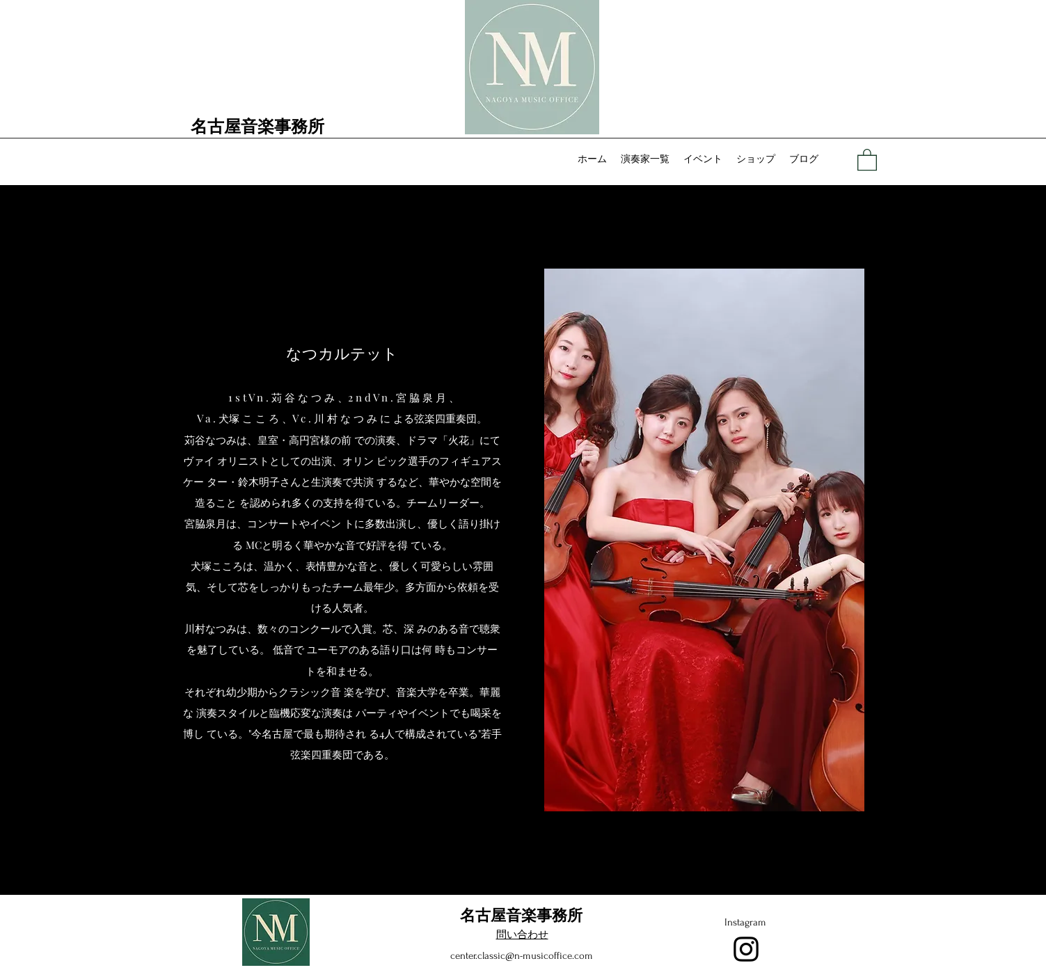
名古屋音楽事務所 (257, 125)
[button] (867, 159)
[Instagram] (746, 949)
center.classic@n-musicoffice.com (521, 956)
